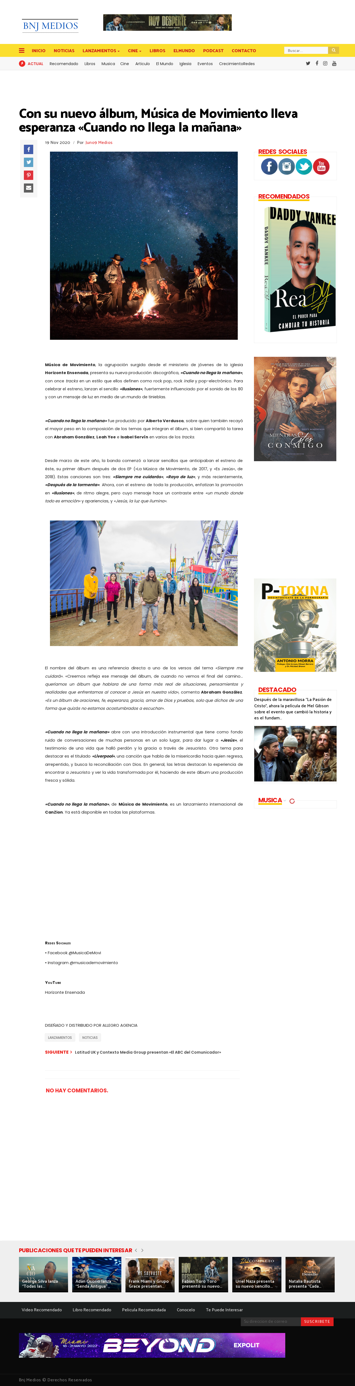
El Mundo (164, 63)
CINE (133, 51)
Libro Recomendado (92, 1310)
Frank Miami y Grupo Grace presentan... (149, 1284)
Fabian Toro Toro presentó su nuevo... (202, 1284)
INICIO (39, 51)
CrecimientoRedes (237, 63)
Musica (108, 63)
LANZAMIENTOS (100, 51)
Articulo (142, 63)
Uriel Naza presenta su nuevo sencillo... (255, 1284)
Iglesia (185, 63)
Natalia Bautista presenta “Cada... (305, 1284)
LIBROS (157, 51)
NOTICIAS (64, 51)
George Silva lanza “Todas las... (40, 1284)
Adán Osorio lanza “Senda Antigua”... (93, 1284)
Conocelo (186, 1310)
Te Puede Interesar (224, 1310)
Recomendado (64, 63)
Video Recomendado (42, 1310)
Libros (90, 63)
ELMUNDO (184, 51)
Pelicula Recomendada (144, 1310)
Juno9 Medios (99, 142)
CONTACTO (244, 51)
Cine (124, 63)
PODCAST (213, 51)
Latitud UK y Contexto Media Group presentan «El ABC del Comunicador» (148, 1052)
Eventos (205, 63)
